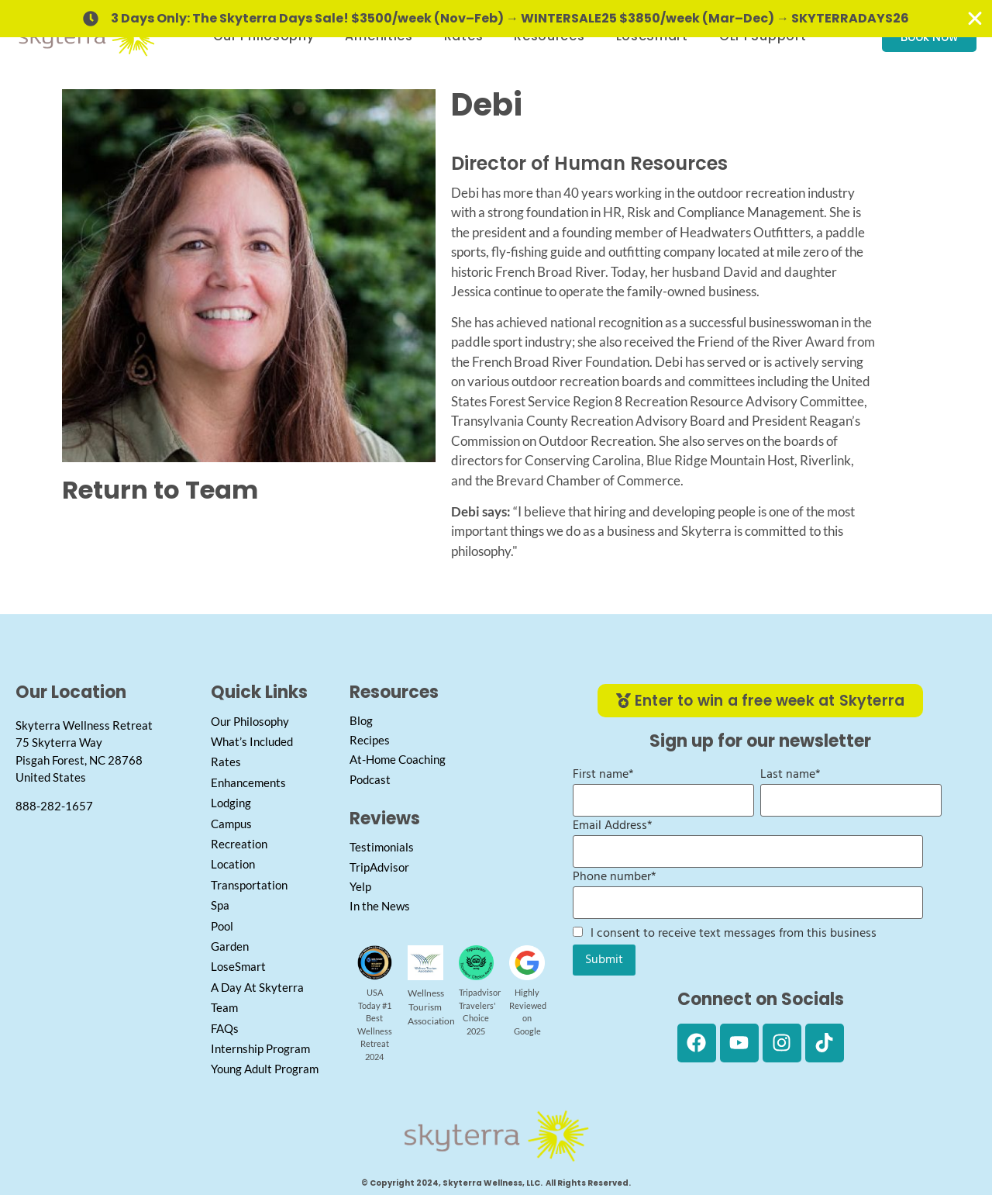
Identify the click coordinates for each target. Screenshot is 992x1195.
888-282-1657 (54, 806)
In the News (380, 906)
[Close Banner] (975, 18)
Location (233, 864)
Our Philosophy (250, 721)
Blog (361, 720)
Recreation (239, 844)
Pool (222, 926)
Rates (226, 761)
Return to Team (160, 489)
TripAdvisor (379, 867)
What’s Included (252, 741)
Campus (231, 824)
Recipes (370, 740)
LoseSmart (238, 966)
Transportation (249, 885)
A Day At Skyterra (257, 987)
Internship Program (260, 1048)
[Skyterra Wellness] (105, 931)
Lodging (231, 803)
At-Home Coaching (398, 759)
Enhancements (248, 782)
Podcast (370, 779)
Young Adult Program (265, 1069)
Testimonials (382, 847)
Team (224, 1007)
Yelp (360, 886)
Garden (230, 946)
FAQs (225, 1028)
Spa (220, 905)
